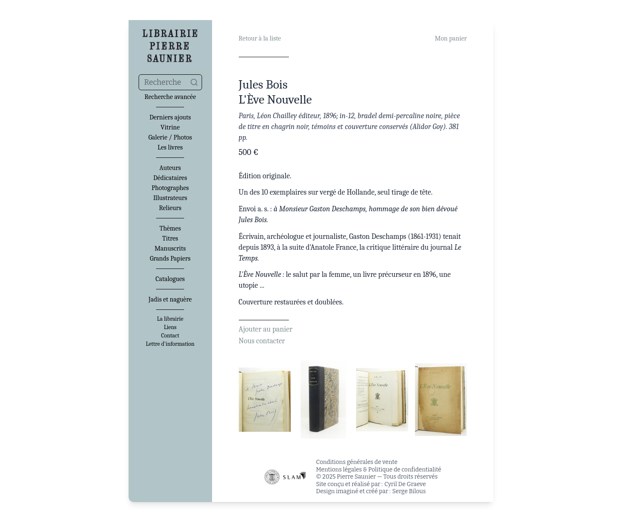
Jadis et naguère (170, 299)
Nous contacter (262, 341)
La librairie (170, 319)
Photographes (170, 188)
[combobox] (170, 82)
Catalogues (170, 279)
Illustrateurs (170, 198)
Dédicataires (170, 178)
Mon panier (451, 38)
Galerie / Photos (170, 137)
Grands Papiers (170, 258)
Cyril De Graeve (405, 484)
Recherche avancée (170, 97)
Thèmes (170, 228)
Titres (170, 238)
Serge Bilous (409, 491)
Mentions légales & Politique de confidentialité (378, 469)
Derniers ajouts (170, 117)
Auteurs (170, 168)
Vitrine (170, 127)
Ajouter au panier (266, 329)
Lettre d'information (170, 344)
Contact (170, 335)
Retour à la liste (260, 38)
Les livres (169, 147)
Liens (170, 327)
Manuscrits (170, 248)
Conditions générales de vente (356, 462)
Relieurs (170, 208)
